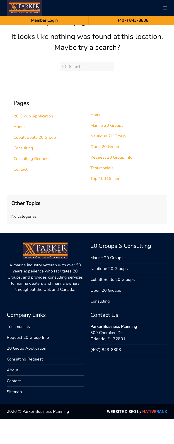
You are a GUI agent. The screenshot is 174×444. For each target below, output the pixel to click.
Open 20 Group (104, 171)
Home (96, 139)
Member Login (44, 20)
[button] (165, 8)
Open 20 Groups (105, 315)
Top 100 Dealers (105, 203)
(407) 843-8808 (105, 374)
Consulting (23, 173)
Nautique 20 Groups (109, 293)
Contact (20, 194)
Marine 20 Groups (106, 150)
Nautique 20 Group (108, 161)
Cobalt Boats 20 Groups (112, 304)
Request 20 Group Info (111, 182)
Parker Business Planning (113, 351)
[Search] (87, 91)
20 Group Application (33, 141)
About (19, 151)
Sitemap (14, 416)
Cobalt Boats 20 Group (35, 162)
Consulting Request (32, 183)
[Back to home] (24, 8)
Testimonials (102, 193)
